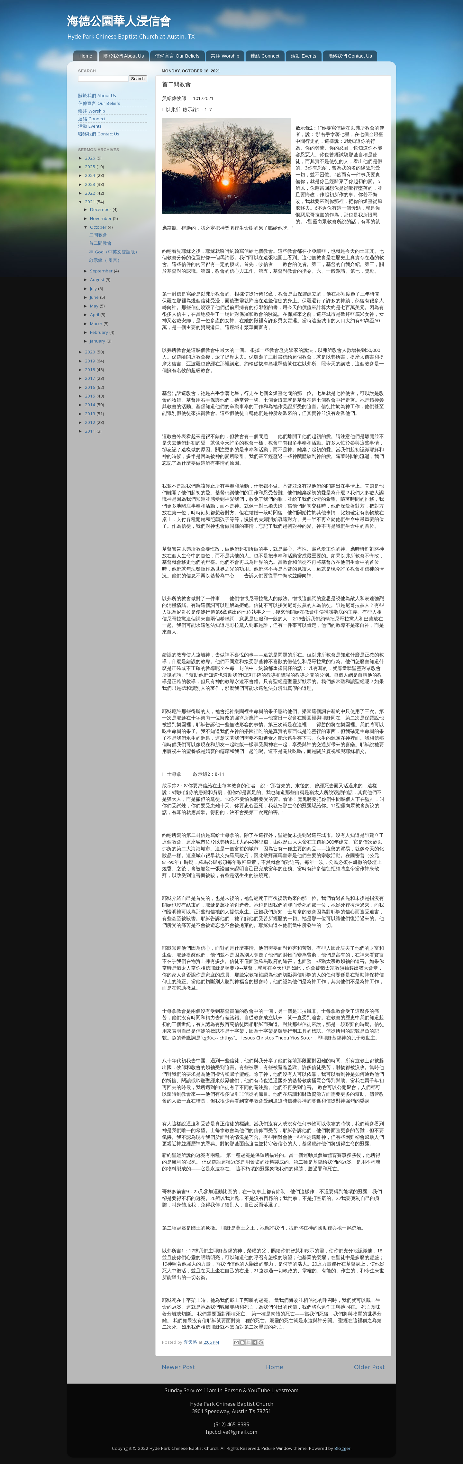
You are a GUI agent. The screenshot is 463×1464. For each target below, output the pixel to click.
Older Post (369, 1367)
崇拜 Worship (225, 56)
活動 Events (303, 56)
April (95, 314)
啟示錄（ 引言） (105, 260)
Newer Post (178, 1367)
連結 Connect (264, 56)
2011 (90, 431)
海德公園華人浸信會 (119, 21)
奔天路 (191, 1342)
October (99, 227)
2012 (90, 422)
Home (85, 56)
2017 (90, 378)
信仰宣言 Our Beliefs (177, 56)
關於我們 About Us (124, 56)
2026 (90, 158)
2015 (90, 396)
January (98, 341)
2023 (90, 184)
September (102, 271)
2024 (90, 175)
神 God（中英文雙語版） (114, 252)
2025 (90, 166)
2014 (90, 404)
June (95, 297)
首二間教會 (100, 243)
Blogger (342, 1448)
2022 (90, 193)
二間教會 (98, 235)
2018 (90, 369)
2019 (90, 361)
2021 (90, 202)
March (97, 323)
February (99, 332)
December (101, 209)
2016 (90, 387)
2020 (90, 352)
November (101, 218)
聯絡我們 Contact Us (350, 56)
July (94, 288)
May (95, 306)
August (97, 279)
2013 (90, 413)
